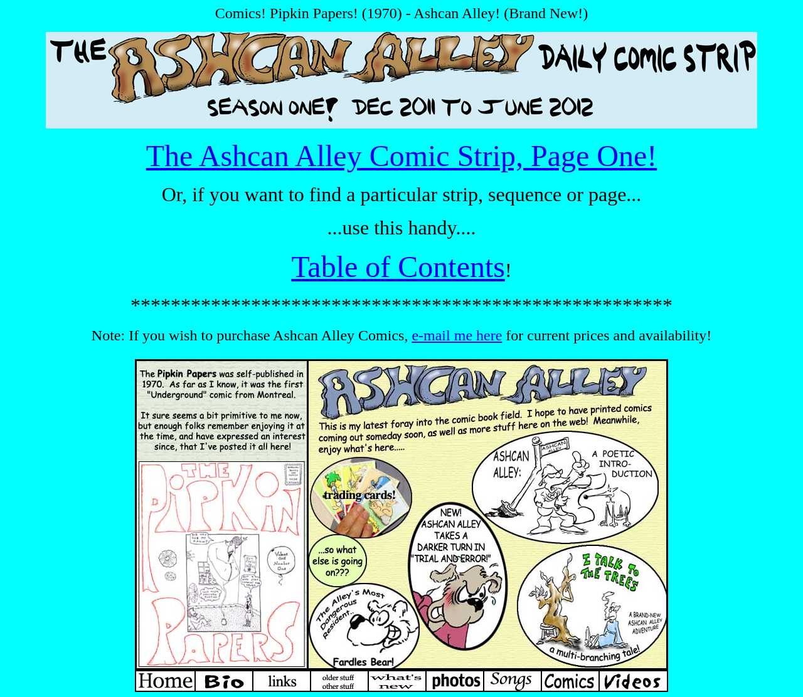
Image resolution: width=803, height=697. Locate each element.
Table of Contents (398, 266)
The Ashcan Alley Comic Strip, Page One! (401, 155)
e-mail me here (457, 335)
